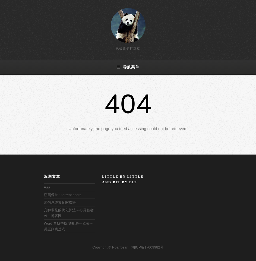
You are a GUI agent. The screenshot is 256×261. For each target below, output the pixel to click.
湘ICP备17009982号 (147, 247)
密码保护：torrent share (63, 195)
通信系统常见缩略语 (60, 202)
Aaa (47, 187)
